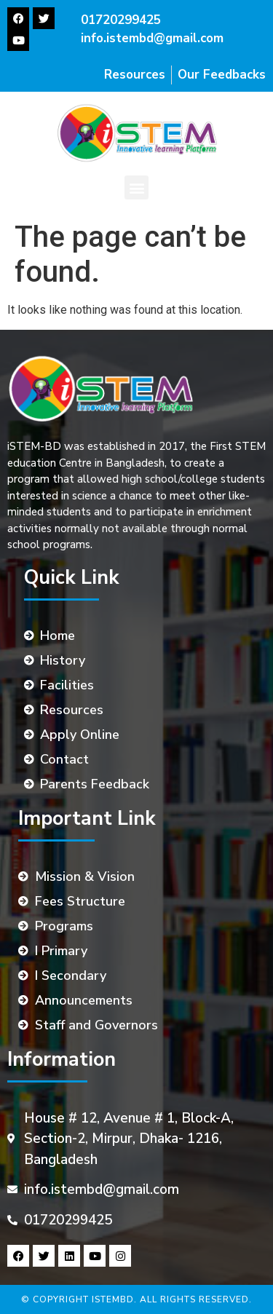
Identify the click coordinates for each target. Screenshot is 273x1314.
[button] (136, 187)
